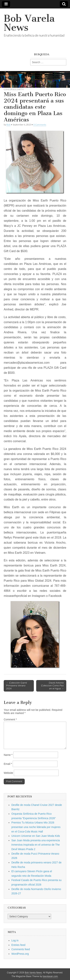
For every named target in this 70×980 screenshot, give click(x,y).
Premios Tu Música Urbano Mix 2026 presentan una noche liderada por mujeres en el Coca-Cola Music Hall (35, 827)
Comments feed (20, 949)
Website (8, 772)
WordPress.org (20, 953)
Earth (20, 89)
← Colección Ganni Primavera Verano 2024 (16, 685)
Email (8, 763)
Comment (10, 719)
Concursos (10, 89)
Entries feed (18, 944)
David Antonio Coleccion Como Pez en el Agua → (52, 685)
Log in (14, 940)
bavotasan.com (50, 976)
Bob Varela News (29, 23)
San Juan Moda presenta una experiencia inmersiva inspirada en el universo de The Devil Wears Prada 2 (35, 845)
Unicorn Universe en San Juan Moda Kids (35, 835)
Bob (8, 124)
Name (8, 754)
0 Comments (39, 124)
